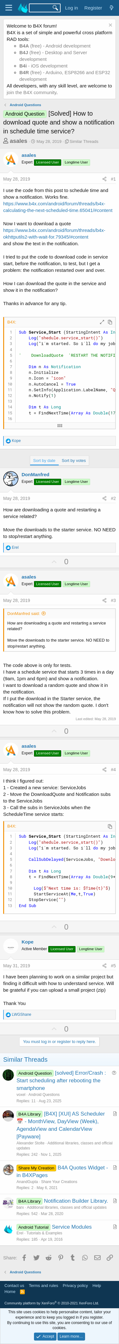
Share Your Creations (59, 1182)
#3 (113, 600)
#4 (113, 769)
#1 (113, 179)
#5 (113, 965)
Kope (28, 941)
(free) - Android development (54, 45)
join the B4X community (31, 92)
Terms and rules (43, 1285)
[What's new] (111, 8)
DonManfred (36, 474)
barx (20, 1207)
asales (18, 141)
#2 (113, 498)
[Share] (104, 179)
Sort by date (44, 460)
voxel (21, 1094)
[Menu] (8, 8)
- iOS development (43, 65)
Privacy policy (75, 1285)
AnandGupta (27, 1182)
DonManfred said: (23, 613)
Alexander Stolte (30, 1143)
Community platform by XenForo (51, 1303)
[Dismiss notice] (109, 25)
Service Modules (72, 1227)
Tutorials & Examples (44, 1233)
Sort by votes (74, 460)
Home (10, 1291)
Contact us (14, 1285)
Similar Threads (83, 141)
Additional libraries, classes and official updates (67, 1207)
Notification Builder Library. (76, 1201)
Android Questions (44, 1094)
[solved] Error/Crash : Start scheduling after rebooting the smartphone (61, 1080)
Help (97, 1285)
